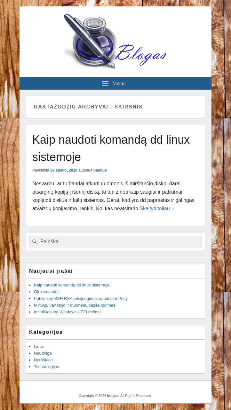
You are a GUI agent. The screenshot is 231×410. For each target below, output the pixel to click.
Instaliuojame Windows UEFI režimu (67, 312)
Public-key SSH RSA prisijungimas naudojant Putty (81, 298)
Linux (39, 346)
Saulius (100, 170)
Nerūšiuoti (43, 360)
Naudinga (43, 353)
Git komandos (47, 291)
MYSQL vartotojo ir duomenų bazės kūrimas (75, 305)
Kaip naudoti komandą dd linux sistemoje (71, 285)
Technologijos (46, 366)
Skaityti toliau (157, 208)
